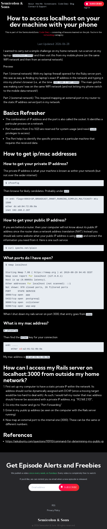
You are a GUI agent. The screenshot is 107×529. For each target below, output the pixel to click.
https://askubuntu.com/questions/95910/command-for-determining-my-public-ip (55, 441)
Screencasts (50, 3)
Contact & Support (37, 6)
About (31, 3)
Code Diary (63, 3)
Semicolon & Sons (12, 5)
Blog (72, 3)
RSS (53, 505)
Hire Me (39, 3)
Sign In (87, 7)
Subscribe (94, 3)
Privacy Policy (53, 510)
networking (49, 35)
